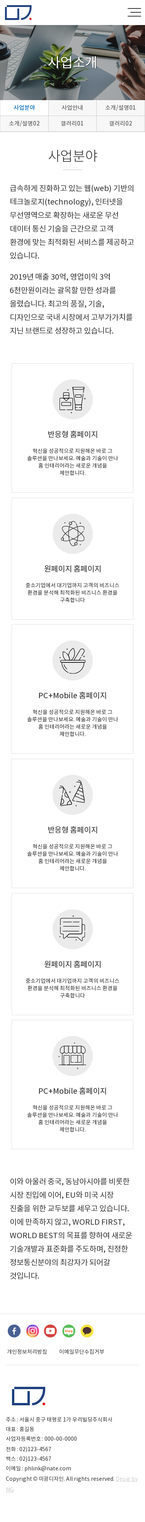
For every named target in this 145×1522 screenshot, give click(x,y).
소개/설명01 (120, 107)
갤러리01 (72, 123)
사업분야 (24, 107)
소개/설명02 (24, 123)
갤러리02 (120, 123)
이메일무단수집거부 (81, 1351)
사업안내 (72, 107)
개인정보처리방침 (27, 1351)
